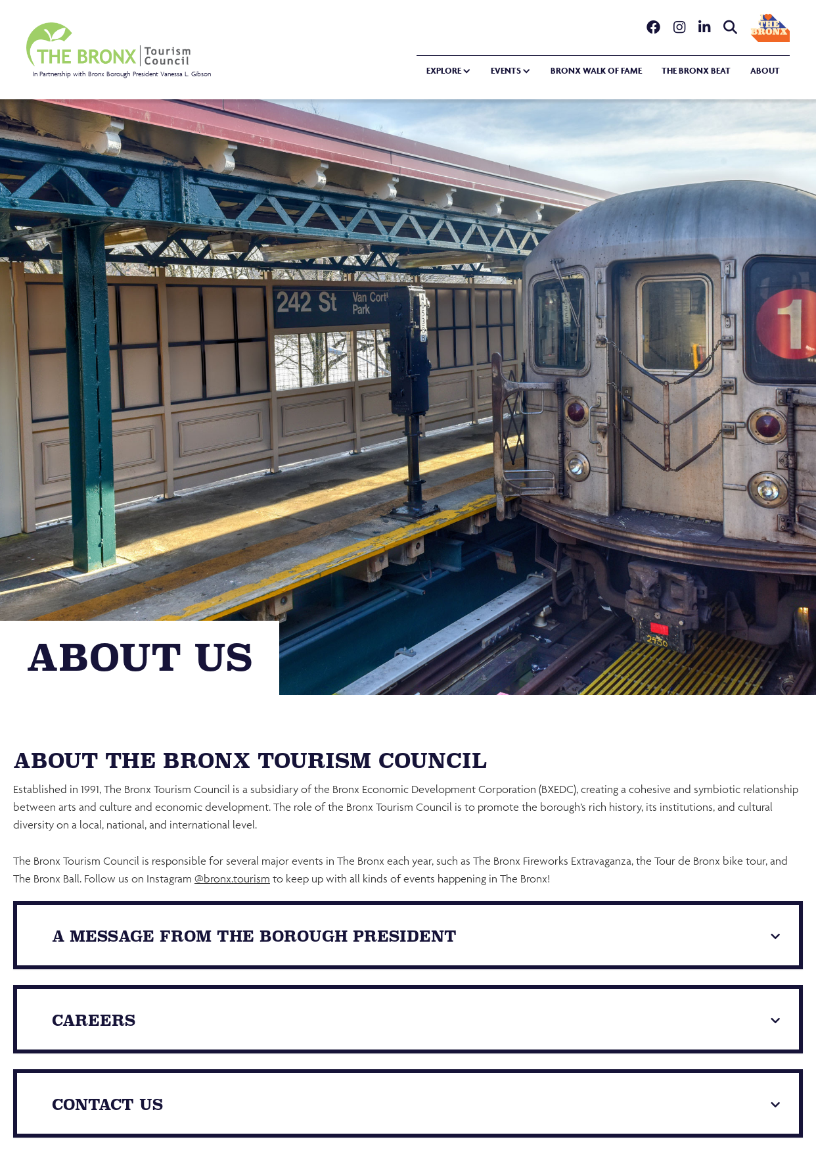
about (765, 70)
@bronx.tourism (232, 878)
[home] (118, 50)
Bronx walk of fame (596, 70)
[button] (444, 71)
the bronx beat (696, 70)
